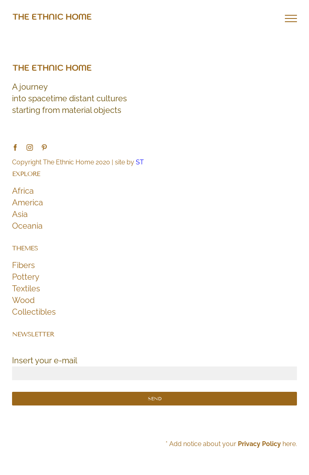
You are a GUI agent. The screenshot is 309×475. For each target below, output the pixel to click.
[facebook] (15, 147)
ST (140, 162)
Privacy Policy (259, 444)
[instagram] (30, 147)
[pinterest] (44, 147)
